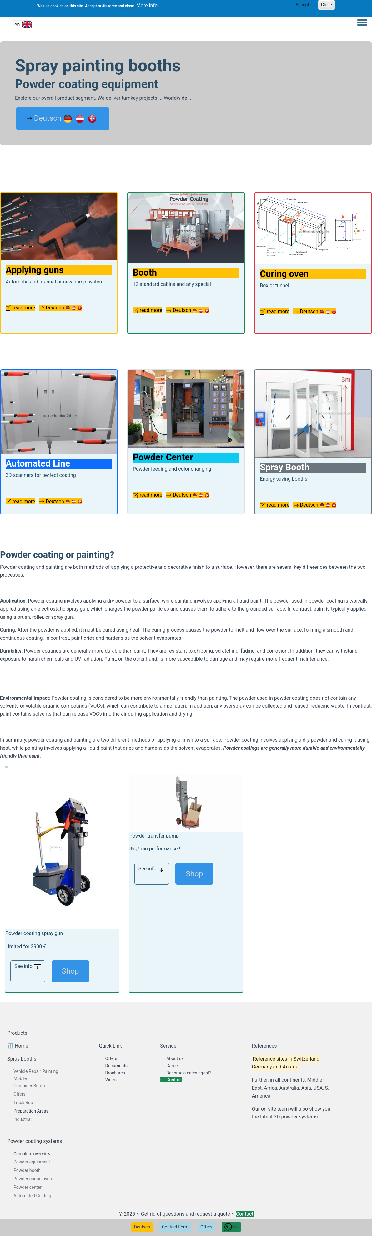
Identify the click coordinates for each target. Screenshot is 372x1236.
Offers (206, 1226)
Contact (174, 1079)
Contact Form (175, 1226)
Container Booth (29, 1085)
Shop (70, 971)
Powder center (27, 1187)
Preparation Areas (30, 1110)
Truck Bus (23, 1102)
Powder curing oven (32, 1178)
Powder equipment (31, 1161)
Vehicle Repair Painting (35, 1071)
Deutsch (142, 1226)
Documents (116, 1065)
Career (172, 1065)
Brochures (115, 1072)
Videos (112, 1079)
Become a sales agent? (188, 1072)
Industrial (22, 1119)
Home (21, 1046)
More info (147, 5)
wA (231, 1227)
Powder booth (27, 1170)
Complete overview (32, 1153)
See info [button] (27, 966)
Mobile (20, 1078)
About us (175, 1058)
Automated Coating (32, 1195)
